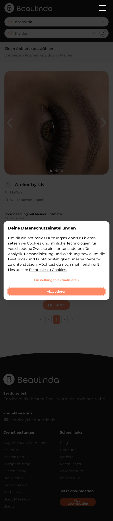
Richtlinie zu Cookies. (48, 270)
